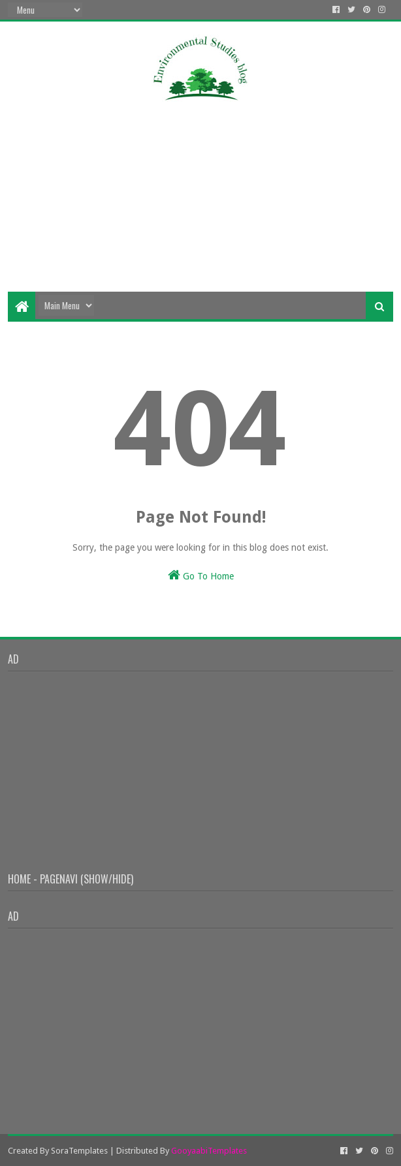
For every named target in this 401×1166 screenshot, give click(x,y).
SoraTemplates (79, 1151)
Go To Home (201, 574)
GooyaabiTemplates (209, 1151)
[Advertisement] (200, 187)
